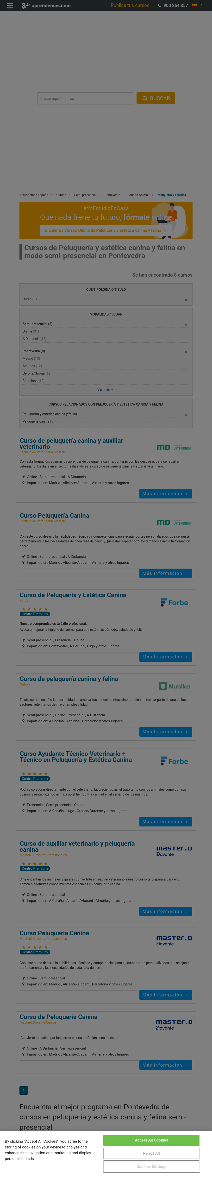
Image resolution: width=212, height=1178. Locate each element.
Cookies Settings (151, 1166)
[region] (106, 1154)
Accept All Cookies (151, 1140)
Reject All (151, 1153)
